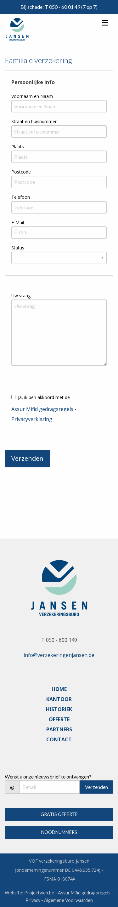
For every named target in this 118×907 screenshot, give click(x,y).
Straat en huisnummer (34, 121)
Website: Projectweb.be (29, 892)
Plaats (17, 147)
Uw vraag (21, 296)
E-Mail (17, 222)
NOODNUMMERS (59, 832)
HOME (59, 689)
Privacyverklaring (31, 419)
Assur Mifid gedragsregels (42, 409)
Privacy (32, 900)
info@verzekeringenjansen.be (59, 655)
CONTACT (59, 739)
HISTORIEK (59, 709)
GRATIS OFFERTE (59, 814)
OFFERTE (59, 719)
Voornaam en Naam (32, 96)
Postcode (21, 172)
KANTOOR (59, 699)
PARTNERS (59, 729)
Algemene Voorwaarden (68, 900)
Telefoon (20, 197)
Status (17, 248)
